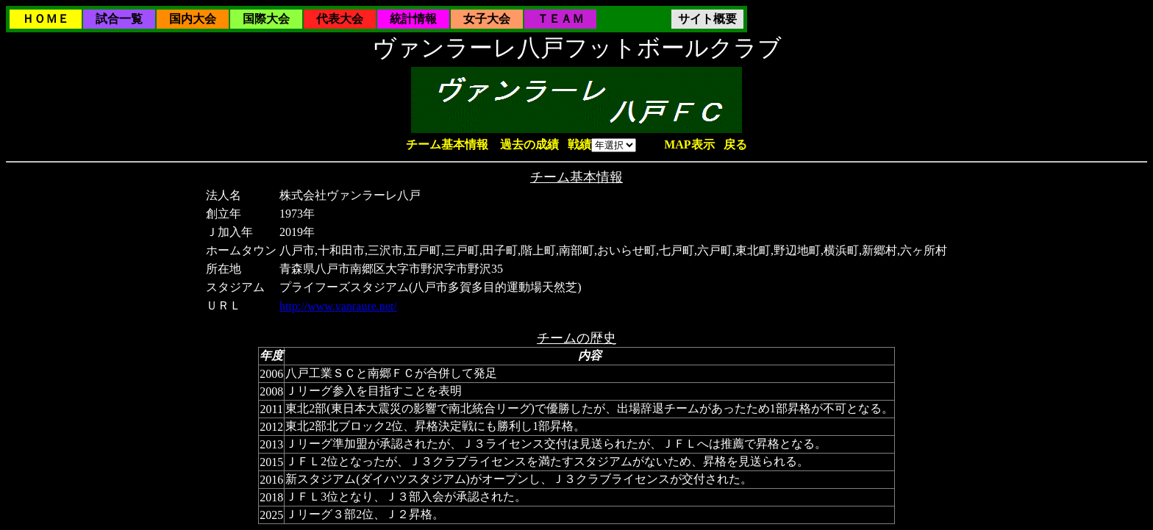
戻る (735, 144)
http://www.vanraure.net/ (338, 306)
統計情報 (413, 18)
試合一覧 (119, 18)
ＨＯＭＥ (45, 18)
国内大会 (192, 18)
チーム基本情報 (447, 144)
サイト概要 (707, 18)
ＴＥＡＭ (560, 18)
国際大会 (266, 18)
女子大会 (486, 18)
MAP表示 (689, 144)
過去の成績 (529, 144)
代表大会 (339, 18)
